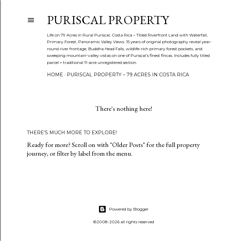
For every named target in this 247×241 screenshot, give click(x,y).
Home (55, 75)
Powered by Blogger (123, 209)
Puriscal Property (108, 20)
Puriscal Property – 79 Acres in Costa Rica (128, 75)
